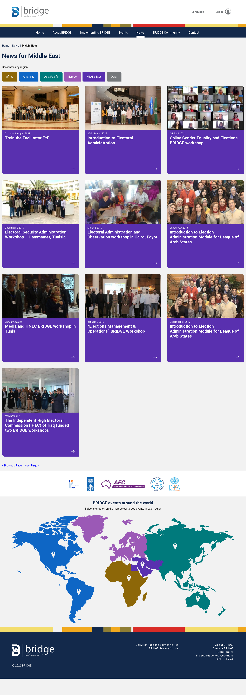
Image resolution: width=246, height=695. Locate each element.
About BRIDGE (62, 32)
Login (223, 11)
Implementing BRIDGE (95, 32)
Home (40, 32)
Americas (28, 76)
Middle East (94, 76)
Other (114, 76)
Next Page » (32, 465)
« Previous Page (12, 465)
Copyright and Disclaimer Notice (157, 644)
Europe (72, 76)
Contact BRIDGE (223, 648)
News (140, 32)
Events (123, 32)
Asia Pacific (51, 76)
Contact (193, 32)
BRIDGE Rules (225, 652)
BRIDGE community (166, 32)
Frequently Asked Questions (215, 655)
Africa (9, 76)
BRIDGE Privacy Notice (164, 648)
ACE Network (225, 659)
